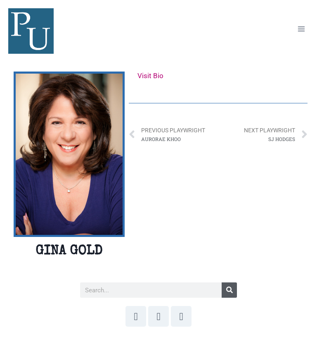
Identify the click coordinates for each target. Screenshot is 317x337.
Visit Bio (150, 76)
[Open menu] (301, 28)
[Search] (229, 290)
